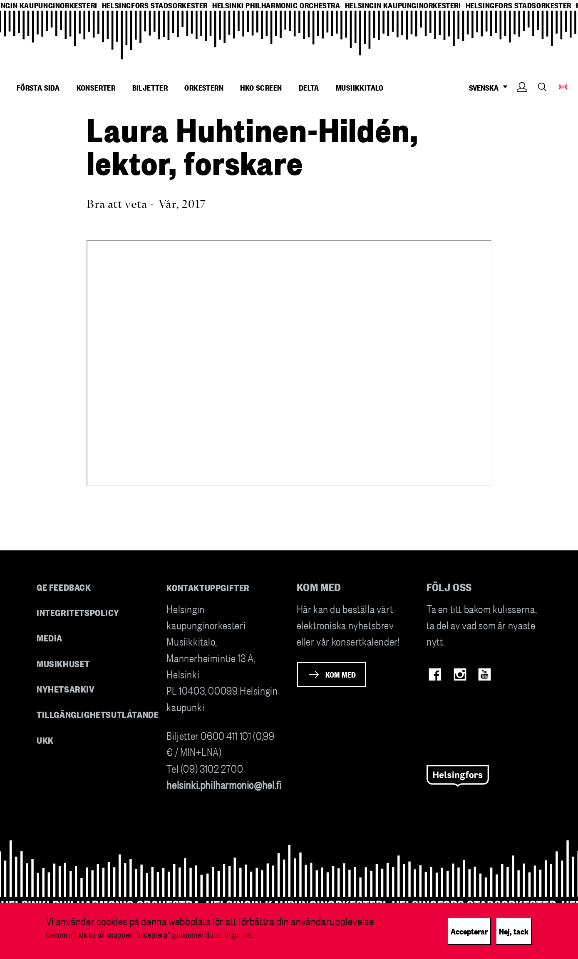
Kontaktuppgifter (208, 587)
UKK (45, 740)
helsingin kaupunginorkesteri (403, 5)
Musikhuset (63, 663)
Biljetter (150, 87)
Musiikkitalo (360, 87)
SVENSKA (490, 87)
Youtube (484, 674)
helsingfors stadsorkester (155, 5)
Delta (309, 87)
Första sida (38, 87)
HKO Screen (261, 87)
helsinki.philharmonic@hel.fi (223, 784)
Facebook (435, 674)
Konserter (96, 87)
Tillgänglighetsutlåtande (98, 714)
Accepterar (469, 931)
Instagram (460, 674)
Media (49, 637)
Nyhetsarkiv (66, 689)
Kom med (340, 674)
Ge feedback (64, 587)
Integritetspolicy (78, 612)
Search (542, 86)
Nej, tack (513, 931)
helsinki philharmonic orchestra (276, 5)
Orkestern (203, 87)
